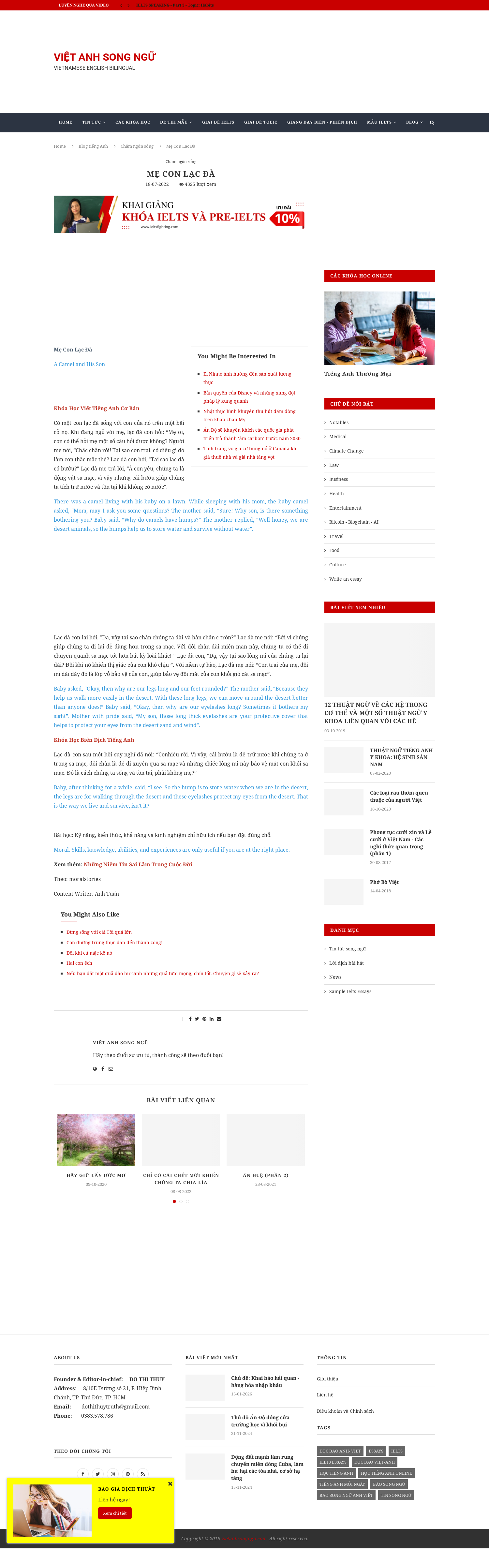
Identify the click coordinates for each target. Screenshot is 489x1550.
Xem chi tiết (115, 1513)
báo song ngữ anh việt (346, 1497)
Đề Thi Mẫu (174, 122)
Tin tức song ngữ (347, 950)
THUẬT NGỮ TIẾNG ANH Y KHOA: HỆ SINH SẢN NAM (402, 758)
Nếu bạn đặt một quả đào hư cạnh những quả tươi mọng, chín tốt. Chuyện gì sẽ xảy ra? (163, 973)
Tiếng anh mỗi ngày (342, 1486)
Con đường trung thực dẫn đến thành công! (115, 942)
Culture (337, 564)
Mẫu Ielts (379, 122)
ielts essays (333, 1464)
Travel (336, 536)
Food (334, 550)
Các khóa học (132, 122)
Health (336, 493)
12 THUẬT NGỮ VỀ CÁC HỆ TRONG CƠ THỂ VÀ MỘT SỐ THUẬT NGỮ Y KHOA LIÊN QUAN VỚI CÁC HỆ (375, 713)
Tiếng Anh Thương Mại (358, 373)
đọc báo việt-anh (374, 1464)
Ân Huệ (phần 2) (266, 1175)
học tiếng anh (336, 1475)
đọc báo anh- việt (340, 1453)
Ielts (397, 1453)
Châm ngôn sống (137, 146)
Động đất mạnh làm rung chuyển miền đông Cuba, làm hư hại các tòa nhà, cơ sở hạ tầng (266, 1469)
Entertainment (345, 508)
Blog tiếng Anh (93, 146)
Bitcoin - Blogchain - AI (353, 522)
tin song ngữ (396, 1497)
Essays (376, 1453)
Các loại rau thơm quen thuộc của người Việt (401, 797)
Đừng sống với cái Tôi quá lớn (99, 932)
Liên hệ (325, 1397)
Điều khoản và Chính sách (345, 1412)
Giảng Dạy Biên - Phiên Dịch (322, 122)
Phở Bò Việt (385, 883)
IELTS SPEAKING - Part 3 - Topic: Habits (175, 5)
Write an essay (345, 579)
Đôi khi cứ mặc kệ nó (89, 953)
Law (334, 465)
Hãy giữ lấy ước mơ (96, 1175)
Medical (338, 436)
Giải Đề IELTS (218, 122)
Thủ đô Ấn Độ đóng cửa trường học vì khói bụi (261, 1423)
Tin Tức (91, 122)
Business (338, 479)
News (335, 979)
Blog (412, 122)
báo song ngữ (389, 1486)
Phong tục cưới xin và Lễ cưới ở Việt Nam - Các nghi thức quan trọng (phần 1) (402, 844)
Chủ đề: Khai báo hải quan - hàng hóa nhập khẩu (266, 1384)
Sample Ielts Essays (350, 993)
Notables (338, 422)
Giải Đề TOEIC (260, 122)
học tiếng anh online (386, 1475)
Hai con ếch (79, 963)
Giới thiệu (327, 1381)
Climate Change (346, 451)
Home (65, 122)
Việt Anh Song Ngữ (121, 1042)
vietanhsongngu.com (243, 1540)
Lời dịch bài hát (346, 964)
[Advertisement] (309, 61)
